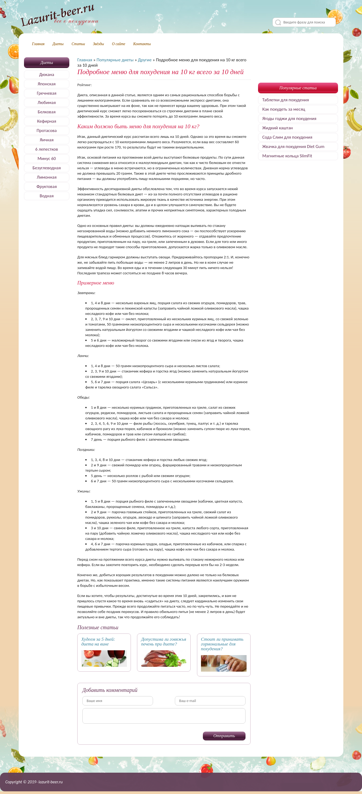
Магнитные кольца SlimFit (287, 156)
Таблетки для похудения (285, 100)
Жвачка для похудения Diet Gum (293, 146)
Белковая (47, 112)
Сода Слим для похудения (287, 137)
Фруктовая (47, 186)
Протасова (47, 130)
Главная (38, 44)
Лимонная (47, 177)
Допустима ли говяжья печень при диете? (163, 642)
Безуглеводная (47, 168)
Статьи (78, 44)
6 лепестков (46, 149)
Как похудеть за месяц (283, 109)
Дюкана (46, 74)
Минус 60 (47, 158)
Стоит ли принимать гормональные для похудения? (222, 644)
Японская (46, 84)
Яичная (47, 140)
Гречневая (46, 93)
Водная (47, 196)
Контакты (142, 44)
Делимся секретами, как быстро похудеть (59, 16)
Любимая (47, 102)
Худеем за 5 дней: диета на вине (98, 642)
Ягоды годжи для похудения (289, 118)
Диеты (58, 44)
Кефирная (46, 121)
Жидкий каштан (277, 128)
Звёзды (98, 44)
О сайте (118, 44)
